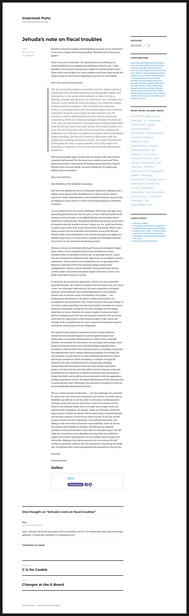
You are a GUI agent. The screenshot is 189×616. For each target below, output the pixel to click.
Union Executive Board (155, 192)
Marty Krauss (136, 167)
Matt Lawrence (140, 86)
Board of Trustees (138, 125)
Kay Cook (142, 81)
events (153, 154)
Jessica (163, 71)
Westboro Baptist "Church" (142, 205)
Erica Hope (146, 76)
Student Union (153, 184)
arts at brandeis (154, 120)
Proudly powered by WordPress (49, 605)
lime (144, 96)
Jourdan (134, 76)
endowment (136, 154)
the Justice (136, 188)
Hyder (162, 73)
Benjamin (134, 88)
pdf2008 (135, 175)
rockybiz (154, 86)
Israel (156, 158)
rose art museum (138, 179)
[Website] (86, 484)
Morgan (147, 71)
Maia (148, 86)
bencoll (133, 91)
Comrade (155, 83)
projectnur (141, 93)
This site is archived (140, 223)
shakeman (135, 68)
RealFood (150, 68)
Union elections (138, 192)
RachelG (159, 88)
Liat (141, 71)
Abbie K (158, 96)
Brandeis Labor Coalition (155, 93)
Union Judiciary (155, 196)
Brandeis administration (141, 129)
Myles (153, 88)
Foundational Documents (142, 158)
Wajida (154, 76)
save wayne (151, 179)
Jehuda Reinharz (148, 163)
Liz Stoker (143, 83)
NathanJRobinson (145, 65)
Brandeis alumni (138, 133)
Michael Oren (149, 167)
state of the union (138, 184)
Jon (141, 68)
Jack (149, 96)
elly (137, 63)
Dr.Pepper (144, 73)
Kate (160, 86)
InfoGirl (158, 68)
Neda (149, 83)
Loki (132, 65)
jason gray (135, 163)
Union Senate (137, 200)
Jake (144, 68)
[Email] (90, 484)
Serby (133, 73)
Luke (154, 81)
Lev (136, 65)
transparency (147, 188)
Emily (133, 71)
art (145, 120)
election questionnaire (140, 150)
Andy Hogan (136, 120)
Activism (156, 116)
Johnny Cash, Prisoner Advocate (145, 241)
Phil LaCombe (158, 65)
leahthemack (154, 73)
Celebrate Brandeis (139, 146)
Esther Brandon (157, 63)
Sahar (70, 478)
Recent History (146, 175)
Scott (153, 71)
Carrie (157, 71)
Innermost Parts (36, 18)
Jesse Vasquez (144, 88)
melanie (134, 96)
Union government (139, 196)
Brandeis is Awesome (155, 133)
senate (161, 179)
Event (146, 154)
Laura (139, 91)
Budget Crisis (137, 141)
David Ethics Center (149, 91)
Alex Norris (141, 98)
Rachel (149, 81)
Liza (137, 71)
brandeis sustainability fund (142, 137)
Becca (153, 78)
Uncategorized (28, 55)
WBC (147, 200)
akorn (140, 96)
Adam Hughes (144, 63)
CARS (146, 141)
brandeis (150, 125)
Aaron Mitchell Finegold (141, 116)
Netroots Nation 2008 (140, 171)
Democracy (153, 146)
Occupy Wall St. (157, 171)
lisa (152, 96)
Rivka (138, 73)
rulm (139, 76)
